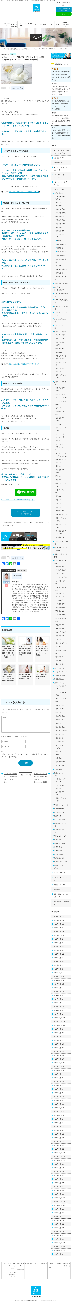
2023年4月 (57, 1052)
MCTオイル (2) (60, 399)
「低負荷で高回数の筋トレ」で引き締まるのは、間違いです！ (10, 782)
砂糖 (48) (58, 504)
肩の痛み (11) (61, 249)
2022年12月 (58, 1067)
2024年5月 (57, 1003)
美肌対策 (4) (58, 851)
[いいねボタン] (3, 92)
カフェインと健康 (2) (61, 698)
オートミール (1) (61, 402)
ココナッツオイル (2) (61, 433)
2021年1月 (57, 1153)
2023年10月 (58, 1030)
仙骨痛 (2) (60, 245)
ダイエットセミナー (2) (61, 331)
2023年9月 (57, 1033)
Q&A (36, 28)
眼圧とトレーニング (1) (61, 751)
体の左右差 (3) (60, 213)
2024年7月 (57, 996)
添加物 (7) (59, 501)
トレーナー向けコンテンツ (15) (61, 180)
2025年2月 (57, 970)
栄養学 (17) (58, 820)
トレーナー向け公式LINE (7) (60, 188)
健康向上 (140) (59, 687)
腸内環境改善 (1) (61, 274)
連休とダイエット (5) (61, 804)
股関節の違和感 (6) (61, 265)
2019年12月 (58, 1202)
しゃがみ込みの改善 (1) (61, 202)
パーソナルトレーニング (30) (61, 553)
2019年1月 (57, 1243)
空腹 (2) (58, 508)
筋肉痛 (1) (57, 844)
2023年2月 (57, 1060)
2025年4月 (57, 962)
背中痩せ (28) (60, 661)
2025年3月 (57, 966)
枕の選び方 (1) (59, 817)
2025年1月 (57, 973)
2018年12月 (58, 1247)
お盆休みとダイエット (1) (61, 785)
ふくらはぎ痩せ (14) (61, 593)
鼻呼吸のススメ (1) (61, 282)
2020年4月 (57, 1187)
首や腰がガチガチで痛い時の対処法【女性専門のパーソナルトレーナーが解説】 (40, 782)
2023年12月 (58, 1022)
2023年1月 (57, 1063)
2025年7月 (57, 951)
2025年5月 (57, 958)
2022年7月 (57, 1086)
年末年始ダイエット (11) (61, 791)
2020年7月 (57, 1176)
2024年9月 (57, 988)
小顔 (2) (58, 644)
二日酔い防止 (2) (59, 680)
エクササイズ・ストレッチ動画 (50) (61, 293)
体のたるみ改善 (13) (61, 624)
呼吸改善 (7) (60, 221)
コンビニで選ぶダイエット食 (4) (61, 440)
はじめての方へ (28, 28)
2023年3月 (57, 1056)
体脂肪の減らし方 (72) (61, 348)
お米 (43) (58, 412)
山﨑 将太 (15, 586)
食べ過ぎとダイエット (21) (61, 536)
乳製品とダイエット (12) (61, 465)
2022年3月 (57, 1101)
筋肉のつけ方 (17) (60, 840)
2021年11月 (58, 1116)
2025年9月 (57, 943)
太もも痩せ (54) (61, 636)
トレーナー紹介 (12, 1276)
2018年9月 (57, 1258)
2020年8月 (57, 1172)
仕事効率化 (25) (59, 684)
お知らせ (51, 1272)
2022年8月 (57, 1082)
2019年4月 (57, 1232)
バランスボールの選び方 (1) (61, 560)
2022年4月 (57, 1097)
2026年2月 (57, 932)
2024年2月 (57, 1015)
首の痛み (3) (61, 260)
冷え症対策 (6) (60, 731)
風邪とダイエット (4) (61, 381)
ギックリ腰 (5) (60, 240)
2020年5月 (57, 1183)
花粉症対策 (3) (60, 766)
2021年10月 (58, 1120)
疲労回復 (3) (60, 742)
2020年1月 (57, 1198)
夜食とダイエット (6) (61, 475)
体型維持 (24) (60, 629)
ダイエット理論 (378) (61, 336)
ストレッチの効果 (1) (61, 704)
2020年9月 (57, 1168)
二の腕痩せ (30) (61, 619)
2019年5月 (57, 1228)
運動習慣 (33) (58, 859)
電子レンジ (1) (60, 770)
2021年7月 (57, 1131)
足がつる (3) (60, 277)
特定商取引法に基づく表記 (12, 1280)
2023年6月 (57, 1045)
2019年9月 (57, 1213)
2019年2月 (57, 1240)
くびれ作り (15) (61, 574)
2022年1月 (57, 1108)
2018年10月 (58, 1255)
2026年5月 (57, 921)
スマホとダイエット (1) (61, 325)
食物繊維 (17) (60, 542)
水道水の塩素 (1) (61, 735)
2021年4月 (57, 1142)
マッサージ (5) (60, 339)
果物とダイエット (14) (61, 489)
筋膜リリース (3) (59, 848)
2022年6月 (57, 1090)
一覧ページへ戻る (25, 779)
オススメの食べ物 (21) (61, 407)
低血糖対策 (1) (60, 720)
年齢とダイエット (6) (61, 809)
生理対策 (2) (60, 739)
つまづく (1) (60, 709)
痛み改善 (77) (60, 235)
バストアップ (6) (61, 582)
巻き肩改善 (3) (60, 228)
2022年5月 (57, 1093)
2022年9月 (57, 1078)
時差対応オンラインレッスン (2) (61, 900)
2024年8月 (57, 992)
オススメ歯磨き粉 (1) (61, 692)
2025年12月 (58, 940)
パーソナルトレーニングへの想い (13, 28)
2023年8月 (57, 1037)
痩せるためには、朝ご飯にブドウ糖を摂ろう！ (25, 368)
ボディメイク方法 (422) (60, 566)
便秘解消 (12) (60, 724)
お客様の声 (44, 28)
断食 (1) (58, 481)
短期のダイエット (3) (61, 757)
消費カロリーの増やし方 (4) (61, 361)
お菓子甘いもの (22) (61, 417)
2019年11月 (58, 1206)
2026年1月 (57, 936)
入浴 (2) (58, 728)
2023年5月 (57, 1048)
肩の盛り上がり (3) (61, 656)
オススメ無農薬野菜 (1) (61, 305)
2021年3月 (57, 1146)
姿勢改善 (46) (60, 640)
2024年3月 (57, 1011)
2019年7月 (57, 1221)
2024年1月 (57, 1018)
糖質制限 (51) (60, 515)
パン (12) (58, 445)
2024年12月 (58, 977)
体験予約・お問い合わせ (66, 28)
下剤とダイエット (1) (61, 676)
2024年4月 (57, 1007)
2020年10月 (58, 1165)
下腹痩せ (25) (60, 615)
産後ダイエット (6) (61, 368)
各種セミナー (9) (59, 889)
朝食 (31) (58, 484)
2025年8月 (57, 947)
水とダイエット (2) (61, 495)
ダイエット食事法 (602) (60, 387)
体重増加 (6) (60, 353)
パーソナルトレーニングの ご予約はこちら (26, 517)
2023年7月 (57, 1041)
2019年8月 (57, 1217)
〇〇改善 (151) (59, 197)
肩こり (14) (59, 270)
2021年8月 (57, 1127)
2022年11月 (58, 1071)
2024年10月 (58, 985)
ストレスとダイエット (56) (61, 318)
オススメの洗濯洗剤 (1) (61, 299)
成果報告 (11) (58, 894)
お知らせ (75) (58, 167)
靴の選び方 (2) (59, 862)
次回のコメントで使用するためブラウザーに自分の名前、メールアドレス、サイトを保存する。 (25, 760)
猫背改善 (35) (60, 232)
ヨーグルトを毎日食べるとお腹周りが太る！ (24, 196)
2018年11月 (58, 1251)
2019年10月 (58, 1210)
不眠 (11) (58, 717)
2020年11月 (58, 1161)
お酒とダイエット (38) (61, 423)
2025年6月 (57, 955)
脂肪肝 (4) (59, 762)
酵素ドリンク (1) (61, 519)
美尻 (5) (58, 651)
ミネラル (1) (60, 713)
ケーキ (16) (59, 429)
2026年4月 (57, 925)
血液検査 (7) (58, 855)
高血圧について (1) (60, 866)
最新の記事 (22, 575)
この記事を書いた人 (9, 575)
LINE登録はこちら (64, 16)
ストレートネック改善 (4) (61, 208)
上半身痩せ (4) (60, 608)
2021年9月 (57, 1123)
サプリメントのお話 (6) (61, 312)
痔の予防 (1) (60, 746)
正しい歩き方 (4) (59, 824)
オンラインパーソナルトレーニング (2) (61, 156)
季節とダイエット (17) (60, 779)
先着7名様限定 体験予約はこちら (64, 12)
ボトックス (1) (59, 672)
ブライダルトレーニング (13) (61, 599)
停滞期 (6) (59, 357)
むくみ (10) (59, 604)
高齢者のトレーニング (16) (61, 871)
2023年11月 (58, 1026)
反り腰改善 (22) (61, 217)
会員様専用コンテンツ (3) (61, 883)
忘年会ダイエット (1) (61, 797)
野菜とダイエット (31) (61, 524)
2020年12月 (58, 1157)
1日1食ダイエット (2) (61, 393)
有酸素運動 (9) (59, 813)
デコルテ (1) (60, 578)
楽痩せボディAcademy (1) (61, 907)
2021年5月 (57, 1138)
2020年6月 (57, 1180)
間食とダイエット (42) (61, 530)
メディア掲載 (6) (59, 877)
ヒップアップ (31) (60, 587)
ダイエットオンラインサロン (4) (61, 173)
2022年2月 (57, 1105)
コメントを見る (17, 92)
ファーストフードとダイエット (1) (61, 451)
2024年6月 (57, 1000)
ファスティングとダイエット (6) (61, 459)
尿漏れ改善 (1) (60, 224)
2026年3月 (57, 928)
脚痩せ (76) (59, 665)
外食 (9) (58, 470)
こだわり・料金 (20, 28)
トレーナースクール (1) (61, 547)
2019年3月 (57, 1236)
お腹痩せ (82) (60, 571)
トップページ (5, 28)
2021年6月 (57, 1135)
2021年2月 (57, 1150)
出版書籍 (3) (58, 774)
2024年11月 (58, 981)
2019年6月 (57, 1225)
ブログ (51, 28)
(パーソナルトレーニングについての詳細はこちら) (18, 504)
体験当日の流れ (20, 1274)
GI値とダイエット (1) (61, 288)
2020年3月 (57, 1191)
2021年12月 (58, 1112)
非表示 (18, 580)
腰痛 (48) (60, 252)
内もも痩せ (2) (60, 633)
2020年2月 (57, 1195)
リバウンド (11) (61, 343)
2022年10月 (58, 1075)
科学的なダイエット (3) (61, 829)
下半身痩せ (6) (60, 612)
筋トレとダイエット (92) (61, 374)
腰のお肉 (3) (60, 668)
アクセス (59, 28)
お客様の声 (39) (59, 162)
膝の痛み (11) (61, 256)
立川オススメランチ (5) (61, 835)
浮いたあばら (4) (61, 647)
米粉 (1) (58, 512)
